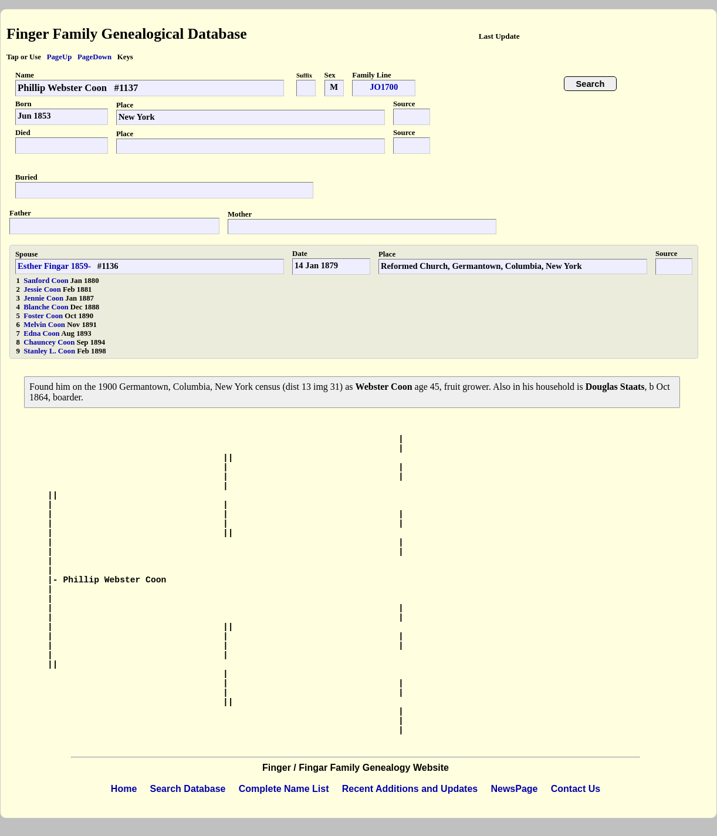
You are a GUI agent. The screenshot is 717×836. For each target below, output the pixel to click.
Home (124, 789)
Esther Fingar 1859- (54, 266)
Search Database (188, 789)
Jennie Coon (44, 298)
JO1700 (384, 87)
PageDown (94, 57)
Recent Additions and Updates (410, 789)
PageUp (59, 57)
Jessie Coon (43, 289)
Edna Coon (42, 333)
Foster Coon (44, 316)
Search (590, 84)
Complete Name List (284, 789)
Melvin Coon (45, 325)
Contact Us (575, 789)
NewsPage (514, 789)
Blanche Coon (46, 307)
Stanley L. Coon (50, 351)
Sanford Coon (46, 281)
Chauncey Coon (49, 342)
